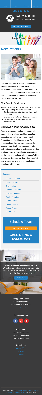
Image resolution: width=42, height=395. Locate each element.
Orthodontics (11, 186)
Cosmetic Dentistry (13, 190)
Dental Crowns (12, 201)
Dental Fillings (11, 208)
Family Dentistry (12, 182)
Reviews (21, 351)
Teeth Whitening (12, 197)
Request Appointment (21, 26)
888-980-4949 (21, 10)
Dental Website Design (20, 392)
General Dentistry (13, 179)
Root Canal (10, 212)
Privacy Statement (23, 390)
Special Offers (21, 348)
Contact (21, 354)
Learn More (21, 278)
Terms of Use (32, 390)
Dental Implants (12, 204)
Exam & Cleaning (13, 193)
